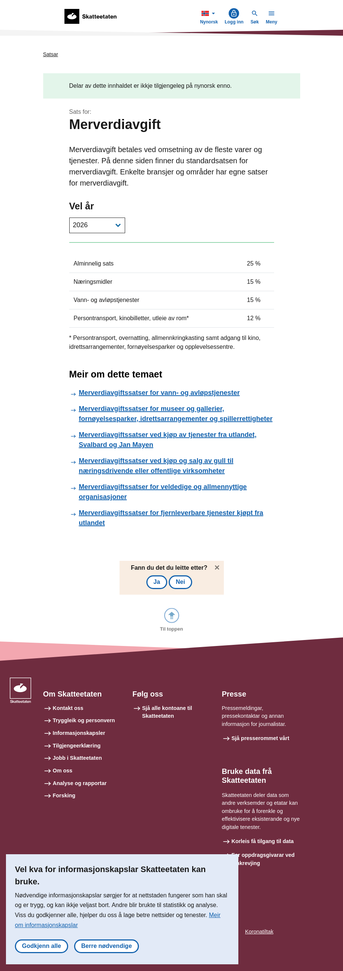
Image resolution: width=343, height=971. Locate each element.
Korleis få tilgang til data (263, 841)
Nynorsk (209, 16)
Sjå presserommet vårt (260, 738)
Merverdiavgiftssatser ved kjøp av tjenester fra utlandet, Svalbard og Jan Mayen (168, 439)
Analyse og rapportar (80, 783)
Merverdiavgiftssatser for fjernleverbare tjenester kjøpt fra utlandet (171, 518)
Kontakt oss (68, 708)
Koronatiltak (259, 932)
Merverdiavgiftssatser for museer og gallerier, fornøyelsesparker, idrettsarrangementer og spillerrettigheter (176, 413)
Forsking (64, 795)
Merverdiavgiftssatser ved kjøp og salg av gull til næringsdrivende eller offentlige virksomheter (156, 466)
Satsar (50, 54)
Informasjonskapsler (79, 733)
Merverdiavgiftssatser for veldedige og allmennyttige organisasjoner (163, 492)
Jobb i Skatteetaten (77, 758)
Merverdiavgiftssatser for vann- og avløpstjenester (159, 392)
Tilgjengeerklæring (77, 746)
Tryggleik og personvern (84, 720)
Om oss (63, 771)
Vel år (81, 206)
